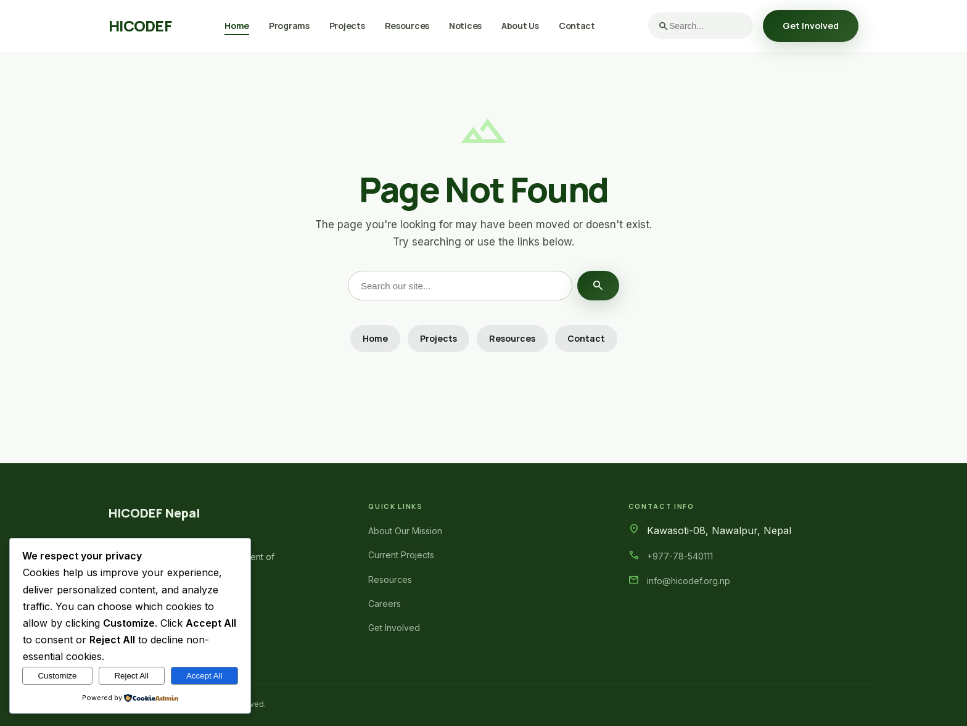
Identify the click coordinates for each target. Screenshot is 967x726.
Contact (577, 25)
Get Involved (811, 25)
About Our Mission (405, 531)
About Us (520, 25)
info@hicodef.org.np (688, 580)
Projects (347, 25)
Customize (57, 675)
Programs (289, 25)
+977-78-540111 (680, 556)
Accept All (204, 675)
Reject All (131, 675)
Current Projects (401, 555)
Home (236, 25)
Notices (465, 25)
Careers (384, 603)
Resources (407, 25)
